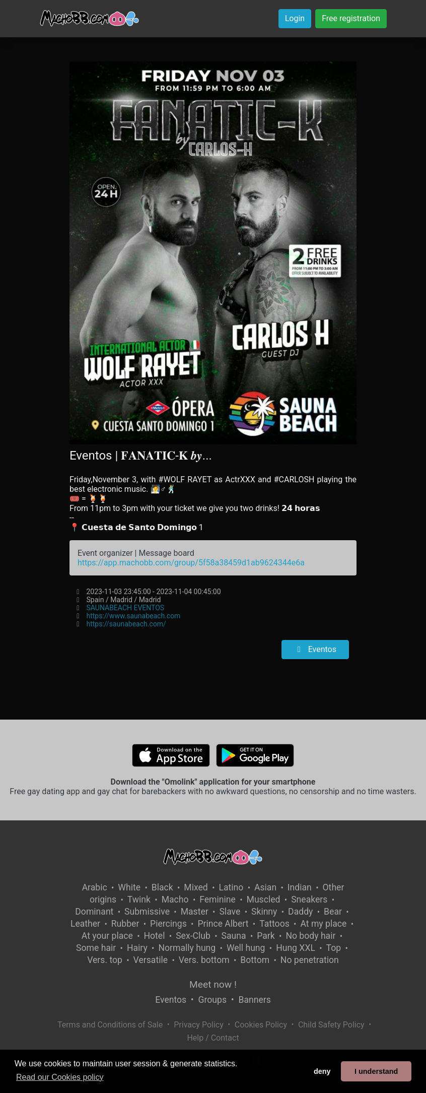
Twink (139, 899)
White (129, 887)
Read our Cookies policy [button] (59, 1077)
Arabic (94, 887)
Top (333, 948)
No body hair (310, 936)
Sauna (234, 936)
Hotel (154, 936)
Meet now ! (213, 984)
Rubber (125, 924)
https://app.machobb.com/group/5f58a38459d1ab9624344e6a (191, 562)
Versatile (150, 960)
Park (265, 936)
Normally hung (187, 948)
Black (162, 887)
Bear (333, 912)
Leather (85, 924)
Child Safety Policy (331, 1025)
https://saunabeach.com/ (126, 624)
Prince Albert (222, 924)
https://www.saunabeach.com (134, 616)
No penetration (309, 960)
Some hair (96, 948)
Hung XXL (295, 948)
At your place (107, 936)
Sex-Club (193, 936)
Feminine (217, 899)
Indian (300, 887)
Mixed (195, 887)
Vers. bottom (204, 960)
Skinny (264, 912)
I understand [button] (376, 1071)
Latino (231, 887)
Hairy (137, 948)
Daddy (300, 912)
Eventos (315, 649)
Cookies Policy (261, 1025)
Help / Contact (213, 1038)
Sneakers (309, 899)
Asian (265, 887)
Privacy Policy (199, 1025)
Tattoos (274, 924)
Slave (229, 912)
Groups (212, 1000)
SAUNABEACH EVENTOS (126, 608)
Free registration (351, 18)
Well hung (246, 948)
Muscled (263, 899)
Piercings (168, 924)
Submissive (147, 912)
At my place (323, 924)
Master (194, 912)
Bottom (254, 960)
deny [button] (322, 1071)
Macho (175, 899)
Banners (254, 1000)
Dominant (94, 912)
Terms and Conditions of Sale (110, 1025)
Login (295, 18)
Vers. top (104, 960)
